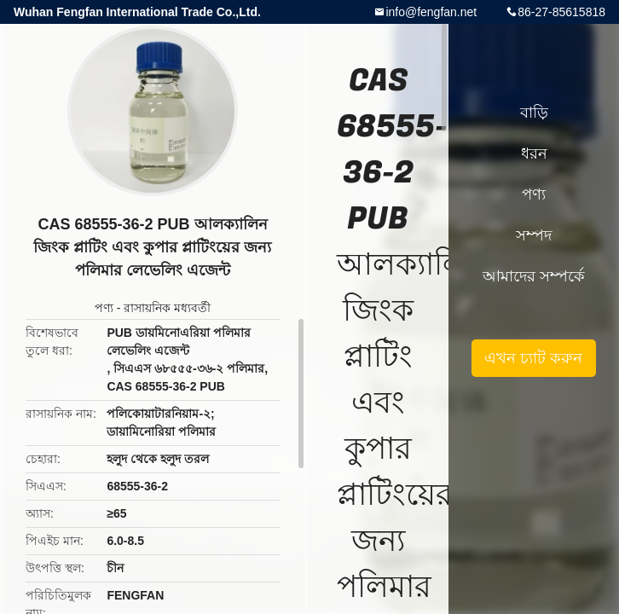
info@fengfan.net (431, 12)
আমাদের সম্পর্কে (534, 276)
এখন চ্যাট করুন (533, 358)
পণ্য (104, 308)
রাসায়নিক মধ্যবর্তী (167, 308)
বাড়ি (534, 112)
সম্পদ (534, 235)
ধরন (534, 153)
